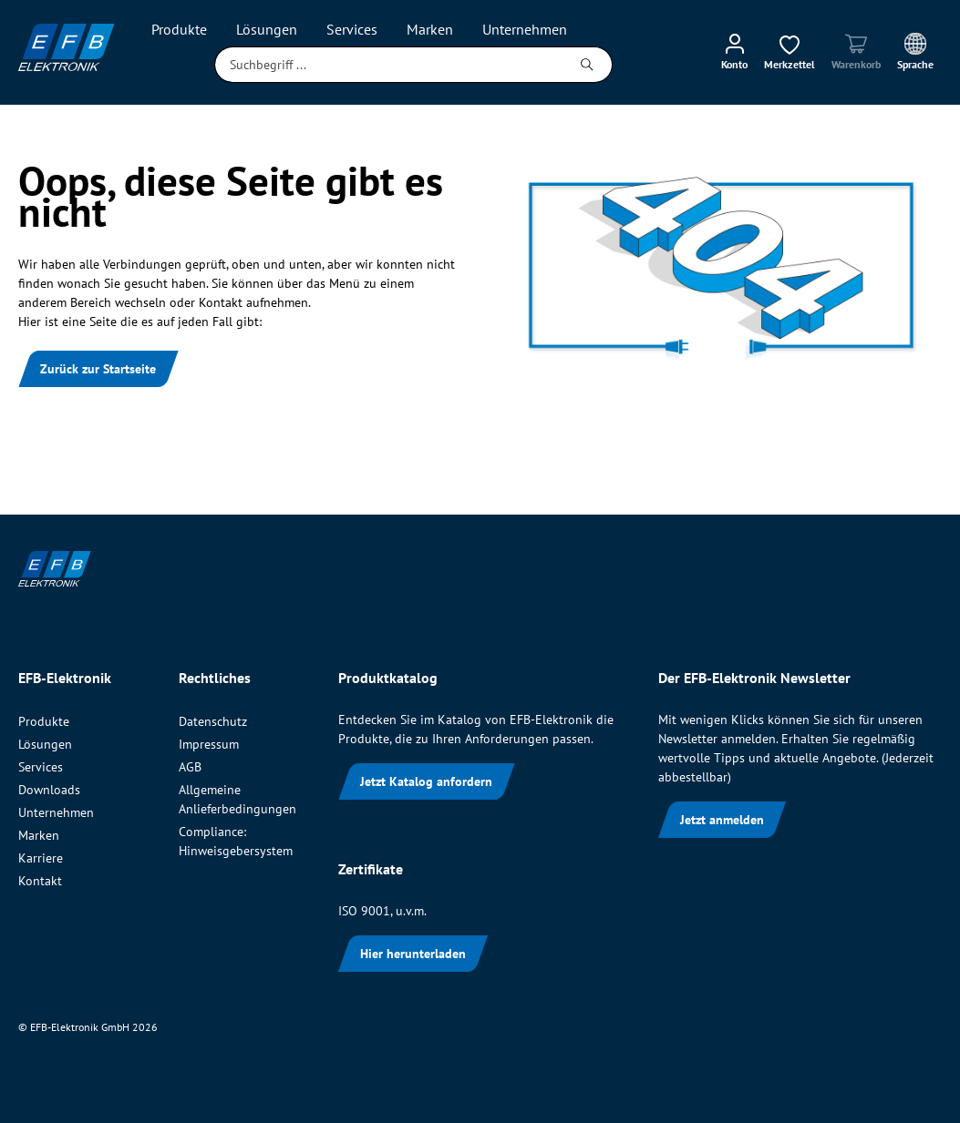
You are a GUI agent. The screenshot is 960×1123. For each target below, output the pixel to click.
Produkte (43, 721)
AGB (190, 767)
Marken (38, 835)
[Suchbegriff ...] (388, 64)
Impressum (209, 744)
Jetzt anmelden (722, 820)
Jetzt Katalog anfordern (426, 781)
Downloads (49, 789)
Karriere (40, 858)
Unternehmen (56, 812)
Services (40, 767)
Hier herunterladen (413, 953)
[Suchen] (588, 64)
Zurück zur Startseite (98, 369)
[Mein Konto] (734, 51)
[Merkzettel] (789, 51)
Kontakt (40, 881)
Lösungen (45, 744)
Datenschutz (213, 721)
